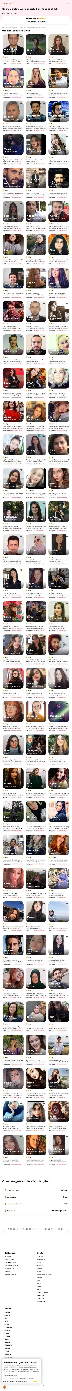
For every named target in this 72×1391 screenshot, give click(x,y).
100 (62, 1229)
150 (36, 1233)
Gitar (39, 1271)
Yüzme (39, 1289)
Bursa (6, 1321)
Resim (39, 1286)
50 (24, 1229)
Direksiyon (40, 1298)
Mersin (6, 1339)
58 (27, 1229)
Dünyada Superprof (11, 1265)
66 (49, 1229)
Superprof (4, 27)
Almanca (40, 1265)
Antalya (7, 1330)
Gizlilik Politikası (10, 1262)
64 (43, 1229)
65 (46, 1229)
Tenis (39, 1283)
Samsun (7, 1348)
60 (33, 1229)
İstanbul (7, 1312)
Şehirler (7, 1271)
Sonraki (68, 1231)
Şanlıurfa (7, 1354)
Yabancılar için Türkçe (44, 1274)
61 (36, 1229)
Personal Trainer (42, 1292)
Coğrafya (40, 1295)
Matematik (41, 1259)
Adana (6, 1324)
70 (52, 1229)
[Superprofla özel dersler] (8, 3)
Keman (39, 1277)
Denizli (6, 1351)
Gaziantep (8, 1327)
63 (39, 1229)
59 (30, 1229)
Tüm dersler (41, 1301)
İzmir (6, 1318)
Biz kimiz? (7, 1256)
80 (56, 1229)
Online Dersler (9, 1268)
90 (59, 1229)
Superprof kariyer (10, 1274)
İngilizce (40, 1256)
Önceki (3, 1231)
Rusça (39, 1262)
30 (17, 1229)
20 (14, 1229)
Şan (38, 1280)
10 (11, 1229)
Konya (6, 1333)
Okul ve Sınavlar (13, 27)
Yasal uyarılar (9, 1259)
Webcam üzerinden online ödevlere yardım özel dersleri (33, 27)
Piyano (39, 1268)
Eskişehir (7, 1342)
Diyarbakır (8, 1345)
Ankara (7, 1315)
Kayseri (7, 1336)
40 (20, 1229)
